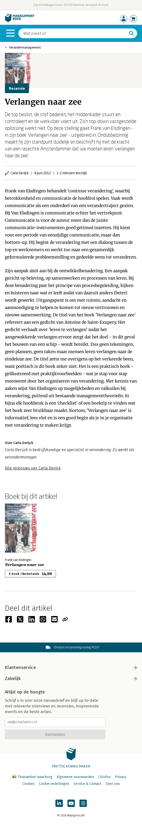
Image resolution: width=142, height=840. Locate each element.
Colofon (104, 777)
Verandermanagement (25, 47)
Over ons (113, 784)
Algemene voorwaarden (75, 777)
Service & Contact (87, 784)
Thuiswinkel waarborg (33, 777)
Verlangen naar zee (24, 564)
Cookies (28, 784)
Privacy (120, 777)
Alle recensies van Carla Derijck (33, 468)
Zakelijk (71, 678)
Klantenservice (71, 667)
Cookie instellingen (54, 784)
